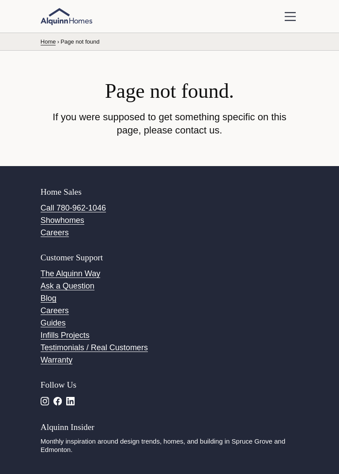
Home (48, 41)
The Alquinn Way (70, 273)
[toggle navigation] (290, 16)
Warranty (56, 360)
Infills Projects (65, 335)
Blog (48, 298)
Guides (53, 322)
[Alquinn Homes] (66, 17)
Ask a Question (67, 285)
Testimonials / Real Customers (94, 347)
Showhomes (62, 220)
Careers (55, 232)
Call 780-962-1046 (73, 208)
